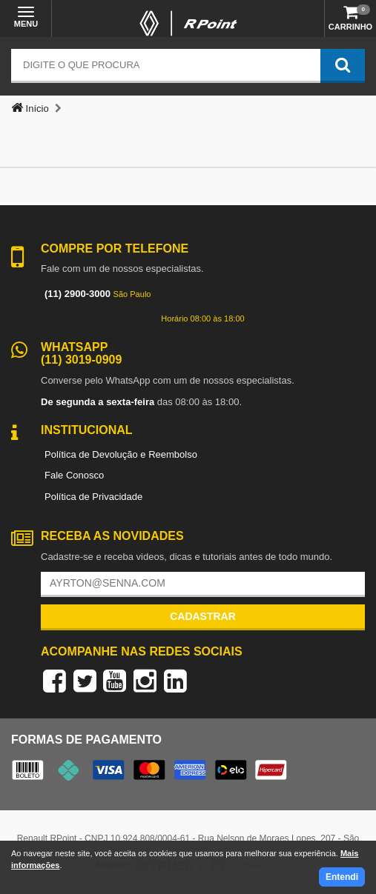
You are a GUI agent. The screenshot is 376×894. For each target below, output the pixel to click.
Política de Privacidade (93, 496)
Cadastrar (203, 616)
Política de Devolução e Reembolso (120, 454)
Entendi (342, 877)
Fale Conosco (74, 475)
